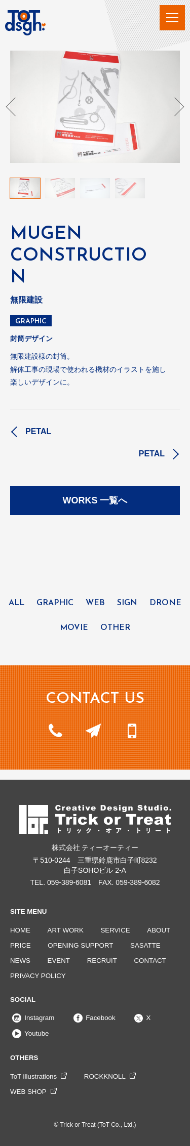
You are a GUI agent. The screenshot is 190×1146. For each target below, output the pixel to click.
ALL (16, 603)
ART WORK (66, 930)
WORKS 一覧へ (95, 500)
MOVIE (74, 628)
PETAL (38, 431)
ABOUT (158, 930)
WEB (95, 603)
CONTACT (150, 960)
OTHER (115, 628)
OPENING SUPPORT (80, 945)
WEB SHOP (28, 1091)
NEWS (20, 960)
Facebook (93, 1018)
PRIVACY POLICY (38, 976)
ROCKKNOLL (105, 1076)
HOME (20, 930)
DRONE (165, 603)
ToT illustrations (33, 1076)
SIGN (127, 603)
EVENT (59, 960)
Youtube (29, 1033)
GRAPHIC (31, 321)
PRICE (20, 945)
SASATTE (145, 945)
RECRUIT (102, 960)
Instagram (32, 1018)
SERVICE (115, 930)
